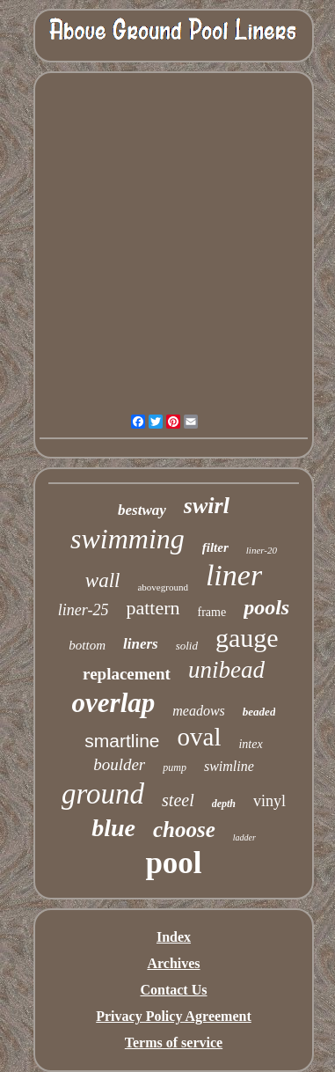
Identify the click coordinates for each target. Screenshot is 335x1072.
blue (113, 827)
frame (212, 612)
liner (234, 575)
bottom (87, 645)
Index (174, 936)
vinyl (269, 801)
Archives (173, 963)
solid (187, 645)
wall (102, 580)
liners (140, 643)
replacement (127, 673)
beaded (259, 711)
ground (103, 794)
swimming (127, 538)
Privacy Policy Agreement (173, 1016)
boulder (119, 764)
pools (266, 607)
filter (215, 547)
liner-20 (261, 550)
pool (173, 863)
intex (250, 744)
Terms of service (173, 1042)
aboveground (162, 587)
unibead (226, 670)
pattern (152, 608)
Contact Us (173, 989)
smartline (121, 741)
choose (184, 829)
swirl (206, 505)
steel (178, 800)
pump (174, 767)
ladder (244, 837)
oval (200, 737)
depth (224, 803)
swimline (229, 766)
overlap (114, 702)
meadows (198, 710)
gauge (247, 637)
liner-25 (83, 610)
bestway (142, 510)
